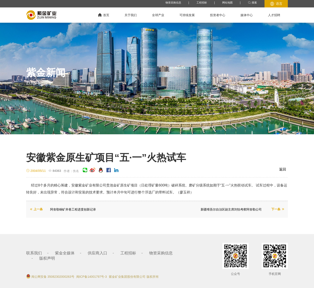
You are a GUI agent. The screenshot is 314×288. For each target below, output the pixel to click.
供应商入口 (97, 253)
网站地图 (227, 2)
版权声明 (47, 258)
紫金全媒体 (65, 253)
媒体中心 (247, 15)
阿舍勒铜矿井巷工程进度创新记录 (73, 209)
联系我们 (34, 253)
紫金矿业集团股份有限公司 (127, 276)
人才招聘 (274, 15)
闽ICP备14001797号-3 (91, 276)
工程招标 (201, 2)
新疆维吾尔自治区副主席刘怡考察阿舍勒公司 (231, 209)
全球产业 (158, 15)
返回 (282, 169)
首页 (103, 15)
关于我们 (131, 15)
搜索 (252, 2)
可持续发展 (187, 15)
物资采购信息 (173, 2)
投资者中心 (217, 15)
